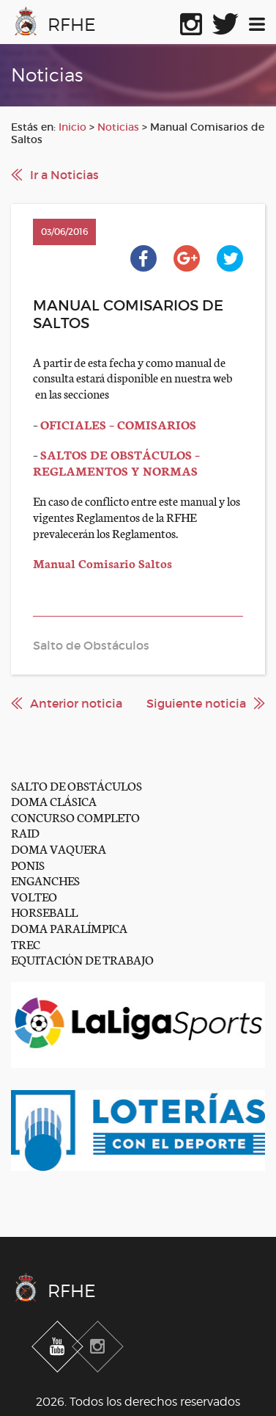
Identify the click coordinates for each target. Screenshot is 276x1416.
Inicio (72, 127)
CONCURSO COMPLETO (75, 816)
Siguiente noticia (196, 703)
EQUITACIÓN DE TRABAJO (82, 959)
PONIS (28, 864)
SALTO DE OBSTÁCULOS (76, 785)
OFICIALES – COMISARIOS (118, 423)
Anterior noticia (76, 703)
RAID (25, 832)
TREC (25, 943)
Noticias (118, 127)
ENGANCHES (45, 879)
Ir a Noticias (64, 175)
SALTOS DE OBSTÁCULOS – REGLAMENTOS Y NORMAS (116, 462)
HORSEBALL (44, 911)
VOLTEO (34, 895)
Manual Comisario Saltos (102, 562)
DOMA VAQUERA (58, 848)
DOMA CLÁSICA (54, 800)
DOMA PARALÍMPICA (69, 927)
